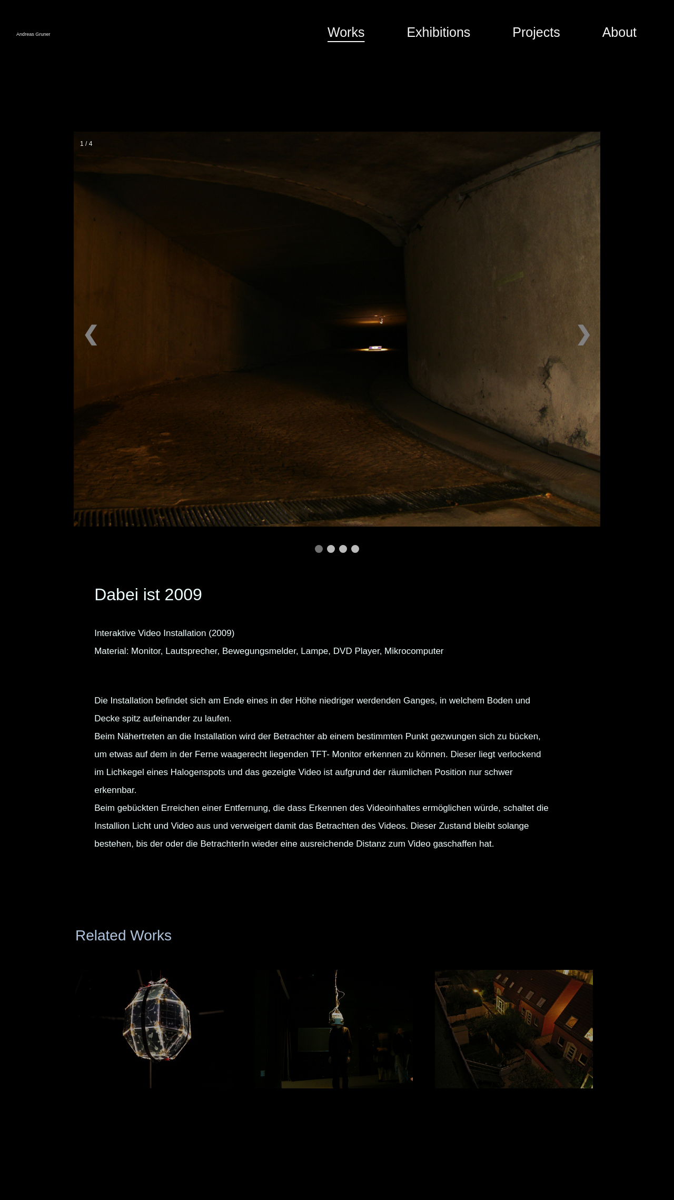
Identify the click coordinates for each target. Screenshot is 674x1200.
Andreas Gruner (72, 32)
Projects (536, 32)
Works (346, 32)
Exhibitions (438, 32)
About (619, 32)
